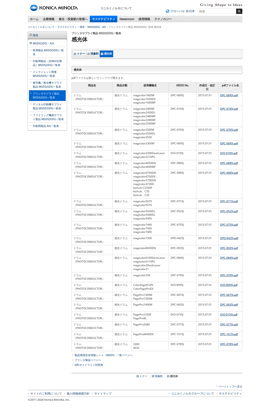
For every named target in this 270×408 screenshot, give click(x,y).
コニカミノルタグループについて (192, 393)
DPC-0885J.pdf (229, 163)
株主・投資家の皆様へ (73, 19)
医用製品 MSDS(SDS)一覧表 (48, 52)
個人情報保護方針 (78, 393)
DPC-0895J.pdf (229, 95)
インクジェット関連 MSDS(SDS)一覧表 (45, 74)
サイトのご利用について (46, 393)
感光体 (108, 53)
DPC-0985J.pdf (229, 173)
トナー (81, 53)
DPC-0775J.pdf (229, 324)
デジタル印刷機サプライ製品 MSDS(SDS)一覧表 (47, 106)
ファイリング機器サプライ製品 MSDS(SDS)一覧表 (48, 117)
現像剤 (94, 53)
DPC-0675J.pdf (229, 295)
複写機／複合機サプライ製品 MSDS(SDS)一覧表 (47, 85)
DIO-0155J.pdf (228, 314)
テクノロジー (163, 19)
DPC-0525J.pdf (229, 211)
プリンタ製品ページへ (88, 360)
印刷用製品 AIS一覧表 (46, 126)
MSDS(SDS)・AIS (96, 26)
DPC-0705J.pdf (229, 130)
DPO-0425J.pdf (229, 238)
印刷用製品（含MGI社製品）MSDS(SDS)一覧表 (47, 63)
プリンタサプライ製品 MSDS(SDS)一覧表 (46, 95)
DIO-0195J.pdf (228, 153)
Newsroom (127, 19)
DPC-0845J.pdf (229, 258)
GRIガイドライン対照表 (89, 365)
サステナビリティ (103, 19)
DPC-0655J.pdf (229, 304)
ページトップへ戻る (230, 386)
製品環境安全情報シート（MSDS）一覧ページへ (104, 355)
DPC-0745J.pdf (229, 109)
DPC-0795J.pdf (229, 275)
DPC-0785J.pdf (229, 344)
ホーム (34, 19)
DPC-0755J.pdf (229, 225)
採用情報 (144, 19)
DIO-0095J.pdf (228, 285)
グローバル (177, 11)
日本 (192, 11)
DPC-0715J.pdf (229, 201)
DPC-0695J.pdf (229, 143)
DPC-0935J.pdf (229, 248)
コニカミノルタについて (41, 26)
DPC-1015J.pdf (229, 334)
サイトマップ (103, 393)
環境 (82, 26)
